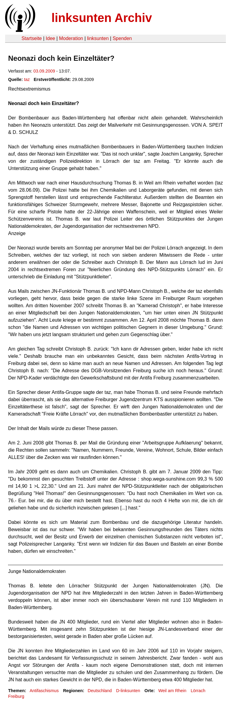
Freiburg (16, 696)
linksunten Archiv (101, 17)
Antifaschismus (44, 690)
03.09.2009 (44, 71)
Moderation (71, 38)
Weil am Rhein (172, 690)
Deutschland (100, 690)
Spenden (122, 38)
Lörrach (198, 690)
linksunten (98, 38)
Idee (50, 38)
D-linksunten (128, 690)
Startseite (31, 38)
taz (27, 79)
